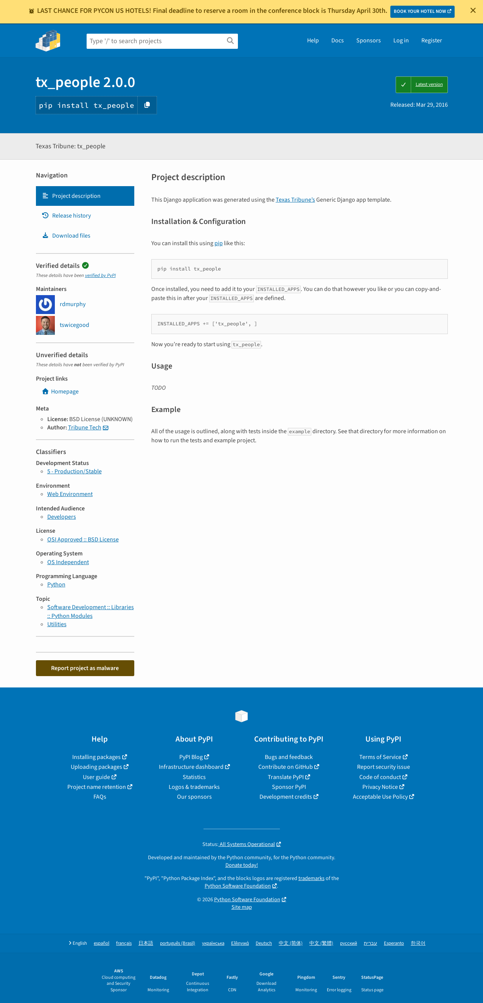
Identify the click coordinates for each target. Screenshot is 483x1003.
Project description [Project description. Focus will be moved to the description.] (71, 196)
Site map (241, 907)
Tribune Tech (84, 427)
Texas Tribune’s (295, 200)
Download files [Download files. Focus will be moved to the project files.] (66, 236)
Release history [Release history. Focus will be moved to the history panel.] (66, 215)
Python (56, 584)
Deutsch (264, 943)
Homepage (60, 391)
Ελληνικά (240, 943)
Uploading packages (96, 767)
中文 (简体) (291, 943)
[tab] (85, 196)
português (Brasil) (177, 943)
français (124, 943)
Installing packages (96, 757)
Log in (401, 40)
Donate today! (241, 865)
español (101, 943)
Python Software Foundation (238, 886)
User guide (96, 777)
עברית (370, 943)
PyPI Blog (191, 757)
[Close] (473, 10)
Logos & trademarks (194, 787)
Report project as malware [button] (85, 668)
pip (218, 243)
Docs (337, 40)
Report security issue (383, 767)
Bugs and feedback (289, 757)
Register (431, 40)
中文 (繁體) (321, 943)
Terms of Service (380, 757)
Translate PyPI (286, 777)
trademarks (311, 878)
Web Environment (70, 494)
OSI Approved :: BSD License (83, 539)
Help (313, 40)
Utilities (57, 624)
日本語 (145, 943)
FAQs (99, 797)
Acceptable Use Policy (380, 797)
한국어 (418, 943)
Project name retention (96, 787)
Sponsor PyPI (289, 787)
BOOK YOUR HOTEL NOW (420, 11)
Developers (61, 517)
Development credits (285, 797)
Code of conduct (380, 777)
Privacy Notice (380, 787)
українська (213, 943)
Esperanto (394, 943)
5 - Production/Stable (74, 471)
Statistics (194, 777)
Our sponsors (194, 797)
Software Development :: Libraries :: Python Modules (90, 611)
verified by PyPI (100, 275)
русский (348, 943)
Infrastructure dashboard (191, 767)
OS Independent (68, 562)
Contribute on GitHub (285, 767)
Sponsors (368, 40)
